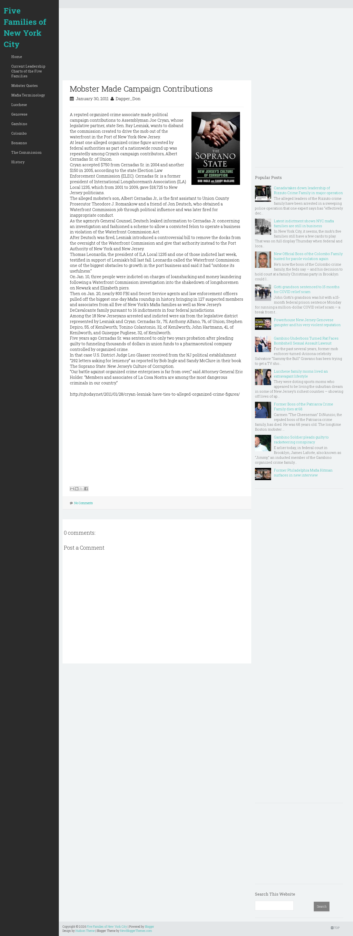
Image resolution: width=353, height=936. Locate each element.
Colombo (19, 133)
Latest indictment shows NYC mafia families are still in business (304, 223)
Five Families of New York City (25, 27)
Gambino (19, 123)
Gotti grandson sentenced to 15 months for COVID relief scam (307, 289)
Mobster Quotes (24, 85)
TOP (335, 928)
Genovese (19, 114)
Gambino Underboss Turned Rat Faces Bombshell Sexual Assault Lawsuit (306, 340)
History (18, 162)
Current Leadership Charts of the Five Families (28, 71)
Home (16, 56)
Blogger (149, 926)
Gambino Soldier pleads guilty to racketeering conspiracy (301, 439)
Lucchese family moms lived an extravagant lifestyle (301, 374)
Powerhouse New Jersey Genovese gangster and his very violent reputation (307, 322)
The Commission (26, 152)
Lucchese (19, 104)
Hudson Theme (85, 931)
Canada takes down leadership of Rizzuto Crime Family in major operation (308, 190)
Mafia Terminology (28, 95)
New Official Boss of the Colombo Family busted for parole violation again (308, 256)
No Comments (83, 503)
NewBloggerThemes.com (136, 931)
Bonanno (19, 143)
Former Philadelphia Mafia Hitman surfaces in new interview (303, 472)
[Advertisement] (157, 46)
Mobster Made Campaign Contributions (141, 88)
